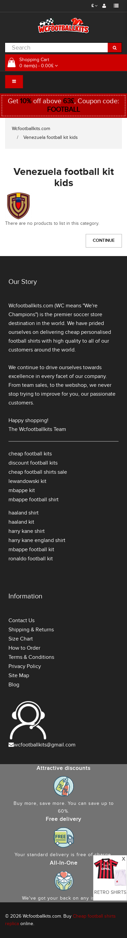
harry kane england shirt (36, 540)
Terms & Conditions (31, 657)
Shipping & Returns (31, 629)
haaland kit (21, 522)
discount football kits (33, 462)
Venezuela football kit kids (50, 137)
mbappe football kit (31, 549)
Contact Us (21, 620)
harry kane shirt (26, 531)
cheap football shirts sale (37, 472)
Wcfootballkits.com (31, 128)
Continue (104, 240)
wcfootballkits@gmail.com (45, 744)
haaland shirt (23, 512)
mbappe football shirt (33, 499)
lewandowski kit (27, 481)
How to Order (24, 648)
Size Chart (20, 638)
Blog (13, 684)
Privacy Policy (24, 666)
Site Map (18, 675)
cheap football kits (30, 453)
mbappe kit (21, 490)
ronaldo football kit (30, 558)
